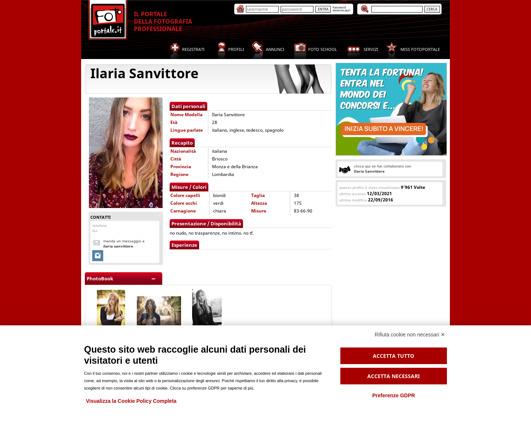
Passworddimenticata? (341, 8)
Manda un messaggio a (124, 243)
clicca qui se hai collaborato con (382, 168)
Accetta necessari (393, 376)
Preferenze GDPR (393, 395)
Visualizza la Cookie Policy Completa (131, 401)
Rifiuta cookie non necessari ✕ (410, 335)
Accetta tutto (393, 355)
